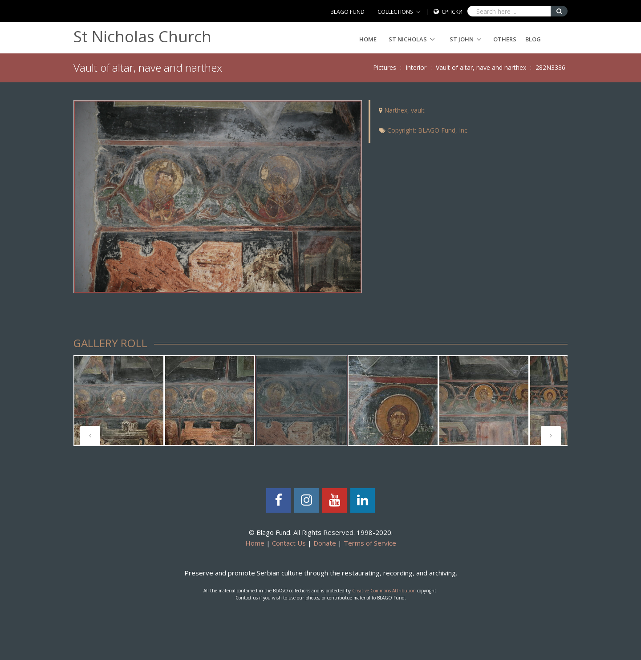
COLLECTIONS (395, 12)
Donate (324, 543)
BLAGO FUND (347, 12)
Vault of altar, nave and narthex (481, 67)
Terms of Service (370, 543)
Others (504, 39)
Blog (533, 39)
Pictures (384, 67)
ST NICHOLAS (408, 39)
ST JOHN (462, 39)
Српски (452, 12)
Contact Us (289, 543)
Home (368, 39)
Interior (416, 67)
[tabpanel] (118, 400)
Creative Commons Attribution (384, 590)
